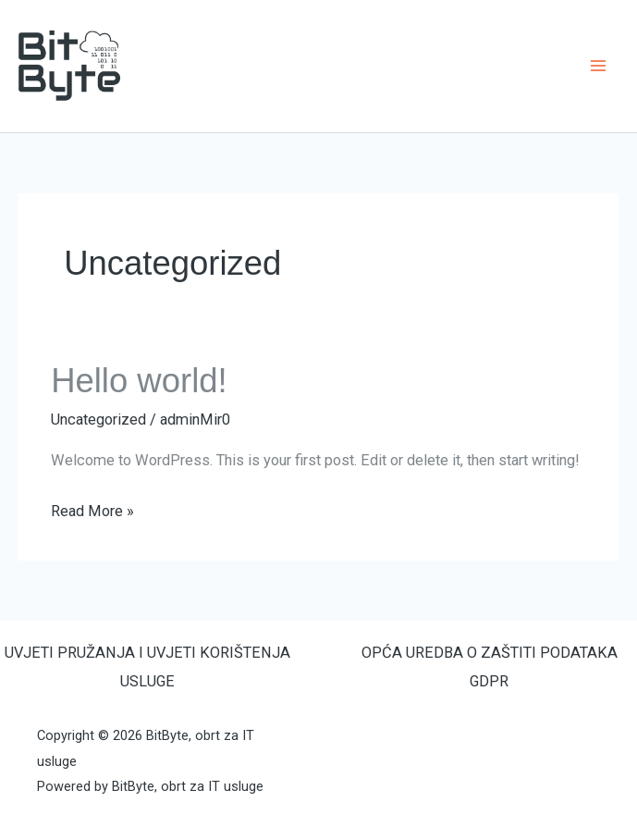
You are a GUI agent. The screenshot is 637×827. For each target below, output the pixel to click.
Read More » (92, 509)
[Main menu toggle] (598, 66)
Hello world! (139, 381)
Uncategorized (98, 419)
